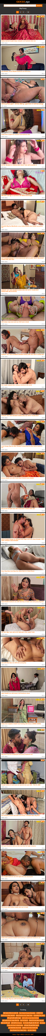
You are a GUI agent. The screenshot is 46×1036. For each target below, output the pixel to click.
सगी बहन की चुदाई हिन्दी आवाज (31, 1025)
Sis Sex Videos (32, 1030)
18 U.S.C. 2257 (29, 1034)
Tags (18, 1034)
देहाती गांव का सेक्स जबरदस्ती (8, 1015)
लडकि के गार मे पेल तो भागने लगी (29, 1027)
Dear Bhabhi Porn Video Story (18, 1030)
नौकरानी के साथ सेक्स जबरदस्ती (36, 1020)
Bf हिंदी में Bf (40, 1013)
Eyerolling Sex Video (39, 1015)
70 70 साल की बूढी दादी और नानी (31, 1023)
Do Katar (42, 1023)
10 (28, 12)
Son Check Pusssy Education (27, 1013)
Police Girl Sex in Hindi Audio (15, 1025)
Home (14, 1034)
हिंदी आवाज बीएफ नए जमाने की (10, 1013)
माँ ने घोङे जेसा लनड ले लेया (15, 1027)
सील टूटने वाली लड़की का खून (14, 1018)
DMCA (22, 1034)
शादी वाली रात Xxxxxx (16, 1023)
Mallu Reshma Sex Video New (24, 1015)
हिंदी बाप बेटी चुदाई (5, 1023)
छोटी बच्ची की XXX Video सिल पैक (10, 1020)
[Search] (20, 5)
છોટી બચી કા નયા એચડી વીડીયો (30, 1018)
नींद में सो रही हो (24, 1020)
